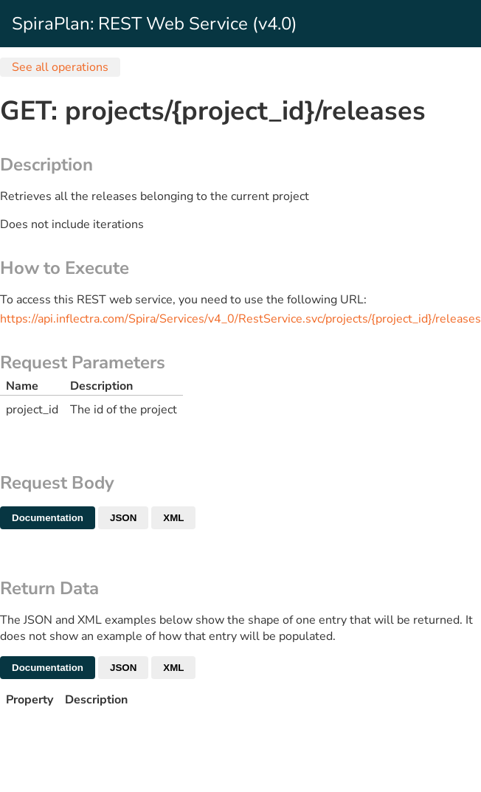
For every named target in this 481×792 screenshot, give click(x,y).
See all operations (60, 67)
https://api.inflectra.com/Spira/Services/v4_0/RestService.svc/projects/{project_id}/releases (240, 319)
